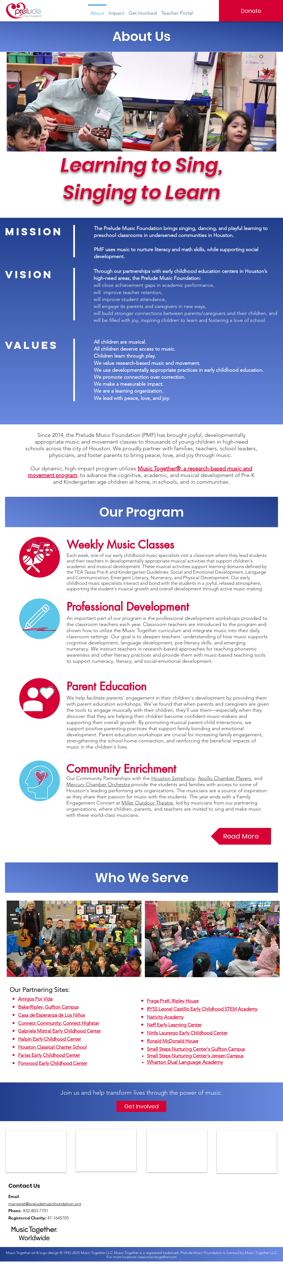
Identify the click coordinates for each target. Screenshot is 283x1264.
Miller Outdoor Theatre (147, 803)
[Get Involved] (141, 1106)
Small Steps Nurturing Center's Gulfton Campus (196, 1049)
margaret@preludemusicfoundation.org (44, 1203)
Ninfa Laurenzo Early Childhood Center (187, 1033)
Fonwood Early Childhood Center (52, 1063)
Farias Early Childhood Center (49, 1055)
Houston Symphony (173, 778)
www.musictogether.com (157, 1257)
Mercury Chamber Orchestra (98, 784)
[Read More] (241, 836)
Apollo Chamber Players (224, 778)
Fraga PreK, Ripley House (173, 1001)
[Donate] (251, 10)
